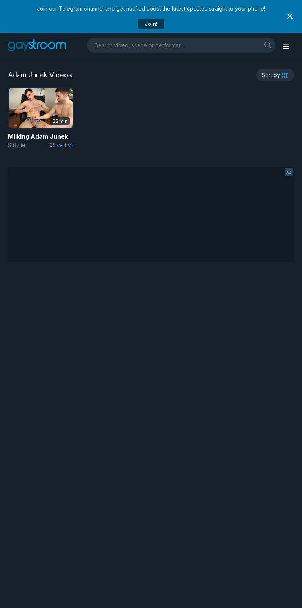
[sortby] (275, 75)
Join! (151, 23)
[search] (268, 44)
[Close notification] (289, 16)
